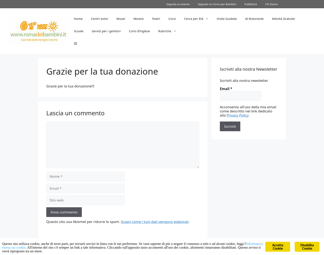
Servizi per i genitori (106, 31)
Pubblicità (250, 4)
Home (78, 19)
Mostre (138, 19)
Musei (120, 19)
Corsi (172, 19)
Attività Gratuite (283, 19)
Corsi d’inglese (139, 31)
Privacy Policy (237, 115)
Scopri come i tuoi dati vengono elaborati (155, 221)
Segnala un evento (178, 4)
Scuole (78, 31)
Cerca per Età (198, 18)
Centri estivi (99, 19)
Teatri (156, 19)
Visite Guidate (227, 19)
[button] (75, 43)
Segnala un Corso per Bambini (217, 4)
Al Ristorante (254, 19)
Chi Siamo (271, 4)
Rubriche (169, 31)
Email (226, 89)
